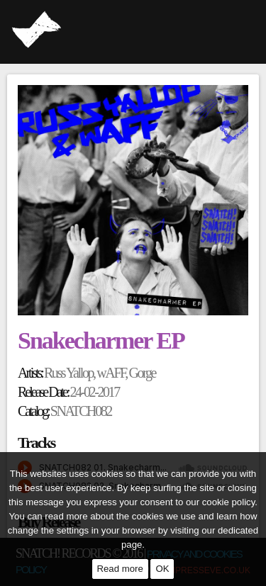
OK (162, 568)
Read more (120, 568)
